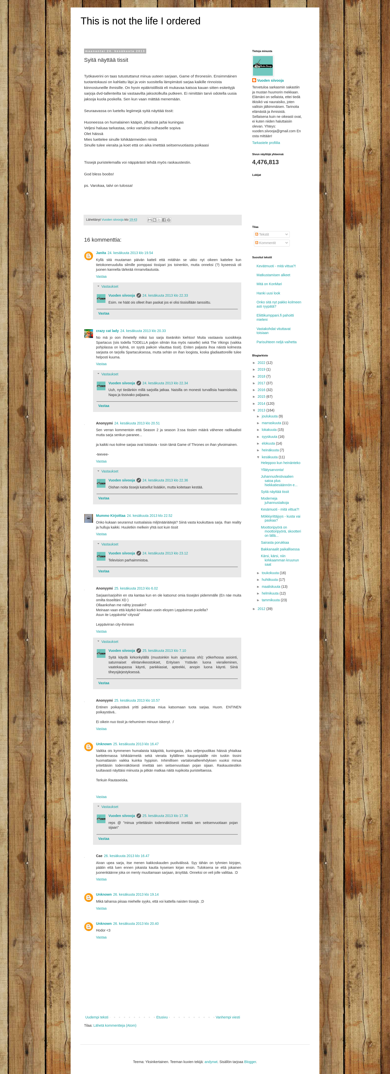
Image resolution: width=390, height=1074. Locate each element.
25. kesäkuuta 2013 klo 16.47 (136, 744)
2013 (262, 410)
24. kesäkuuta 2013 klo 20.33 (143, 331)
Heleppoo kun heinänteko (280, 463)
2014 (262, 403)
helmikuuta (271, 593)
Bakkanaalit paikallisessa (280, 549)
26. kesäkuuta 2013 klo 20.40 (136, 924)
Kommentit (265, 243)
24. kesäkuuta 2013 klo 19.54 (130, 253)
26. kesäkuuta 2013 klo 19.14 (136, 894)
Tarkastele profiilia (266, 143)
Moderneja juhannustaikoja (275, 500)
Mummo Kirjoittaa (110, 516)
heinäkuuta (271, 450)
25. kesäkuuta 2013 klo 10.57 (137, 700)
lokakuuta (270, 430)
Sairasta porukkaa (275, 542)
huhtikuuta (270, 580)
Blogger (250, 1062)
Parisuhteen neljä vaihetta (277, 342)
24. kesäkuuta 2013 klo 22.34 (165, 383)
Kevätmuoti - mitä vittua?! (276, 266)
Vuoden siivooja (121, 295)
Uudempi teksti (96, 1017)
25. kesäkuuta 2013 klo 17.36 (165, 816)
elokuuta (269, 443)
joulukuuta (270, 416)
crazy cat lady (107, 331)
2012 (262, 609)
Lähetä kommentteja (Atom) (115, 1025)
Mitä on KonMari (269, 284)
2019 (262, 369)
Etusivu (162, 1017)
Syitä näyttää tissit (275, 492)
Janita (101, 253)
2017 (262, 383)
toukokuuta (271, 573)
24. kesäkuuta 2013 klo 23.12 (165, 553)
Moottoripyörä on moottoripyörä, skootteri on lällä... (281, 531)
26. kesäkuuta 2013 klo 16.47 (126, 856)
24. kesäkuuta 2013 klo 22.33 (165, 295)
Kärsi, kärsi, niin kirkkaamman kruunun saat (280, 560)
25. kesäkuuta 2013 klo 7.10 (164, 651)
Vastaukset (109, 287)
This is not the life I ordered (140, 20)
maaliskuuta (271, 587)
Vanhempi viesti (228, 1017)
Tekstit (262, 234)
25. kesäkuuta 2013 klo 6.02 (136, 588)
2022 (262, 363)
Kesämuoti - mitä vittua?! (280, 509)
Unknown (104, 744)
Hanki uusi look (268, 293)
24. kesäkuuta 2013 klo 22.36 (165, 480)
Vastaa (101, 276)
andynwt (210, 1062)
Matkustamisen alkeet (273, 275)
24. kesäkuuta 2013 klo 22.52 (149, 516)
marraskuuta (272, 423)
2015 (262, 397)
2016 (262, 390)
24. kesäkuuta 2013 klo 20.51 (137, 423)
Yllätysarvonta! (272, 470)
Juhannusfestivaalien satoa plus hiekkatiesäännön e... (279, 480)
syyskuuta (270, 437)
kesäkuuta (270, 457)
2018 (262, 376)
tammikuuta (271, 600)
